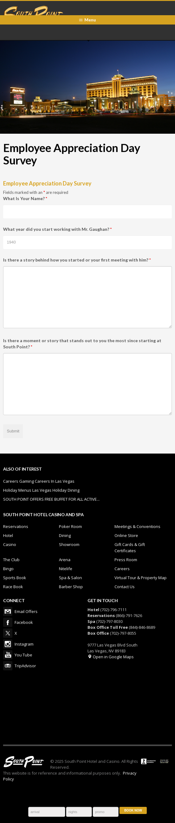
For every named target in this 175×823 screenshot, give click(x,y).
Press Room (125, 559)
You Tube (7, 655)
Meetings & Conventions (137, 526)
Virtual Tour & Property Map (140, 577)
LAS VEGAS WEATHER (87, 707)
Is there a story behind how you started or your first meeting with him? (77, 259)
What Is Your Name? (25, 198)
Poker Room (70, 526)
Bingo (8, 568)
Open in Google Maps (111, 657)
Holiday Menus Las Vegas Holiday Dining (41, 490)
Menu (90, 19)
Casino (9, 544)
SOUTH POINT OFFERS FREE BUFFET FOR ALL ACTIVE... (51, 499)
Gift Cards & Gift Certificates (129, 547)
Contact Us (124, 586)
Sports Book (14, 577)
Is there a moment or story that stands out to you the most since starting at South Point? (82, 343)
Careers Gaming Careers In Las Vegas (38, 481)
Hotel (8, 535)
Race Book (13, 586)
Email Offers (7, 611)
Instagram (7, 644)
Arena (64, 559)
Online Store (126, 535)
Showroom (69, 544)
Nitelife (65, 568)
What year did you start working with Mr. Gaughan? (57, 229)
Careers (122, 568)
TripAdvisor (7, 665)
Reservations (15, 526)
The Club (11, 559)
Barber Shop (71, 586)
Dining (65, 535)
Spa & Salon (70, 577)
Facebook (7, 622)
